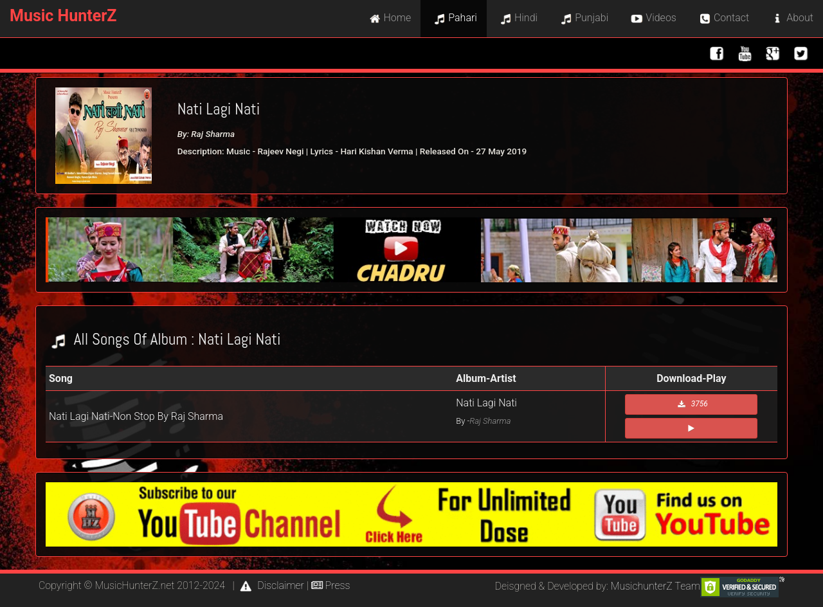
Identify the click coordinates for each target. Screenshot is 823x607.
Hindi (517, 19)
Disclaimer (270, 585)
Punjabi (582, 19)
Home (389, 19)
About (790, 19)
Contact (722, 19)
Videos (652, 19)
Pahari (453, 19)
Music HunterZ (63, 15)
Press (330, 585)
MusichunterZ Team (655, 586)
